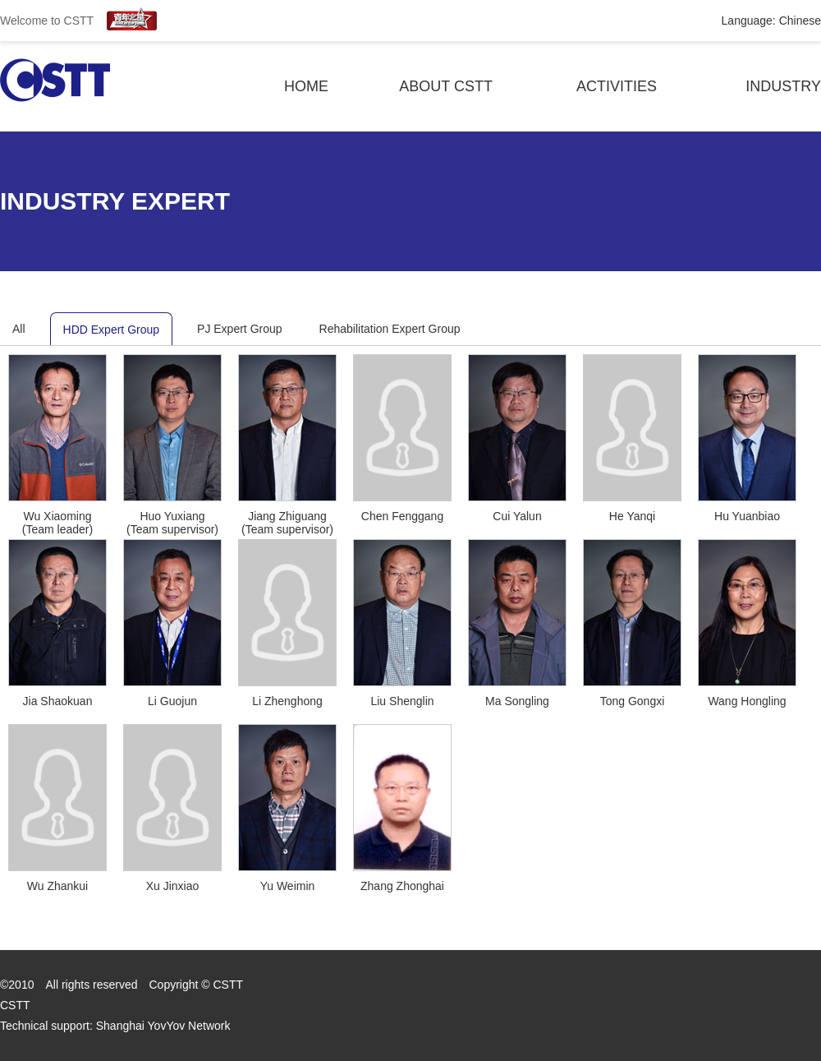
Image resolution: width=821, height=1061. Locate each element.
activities (616, 86)
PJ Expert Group (239, 328)
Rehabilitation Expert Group (390, 328)
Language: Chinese (771, 20)
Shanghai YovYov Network (163, 1025)
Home (306, 86)
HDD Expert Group (111, 329)
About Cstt (446, 86)
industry (783, 86)
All (18, 328)
